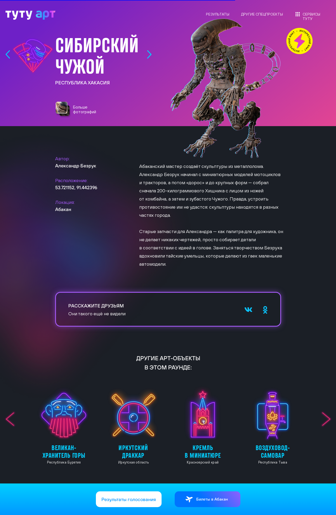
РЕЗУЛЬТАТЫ (217, 14)
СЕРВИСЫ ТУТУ (311, 16)
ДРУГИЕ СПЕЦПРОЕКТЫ (262, 14)
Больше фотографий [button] (84, 109)
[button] (63, 110)
